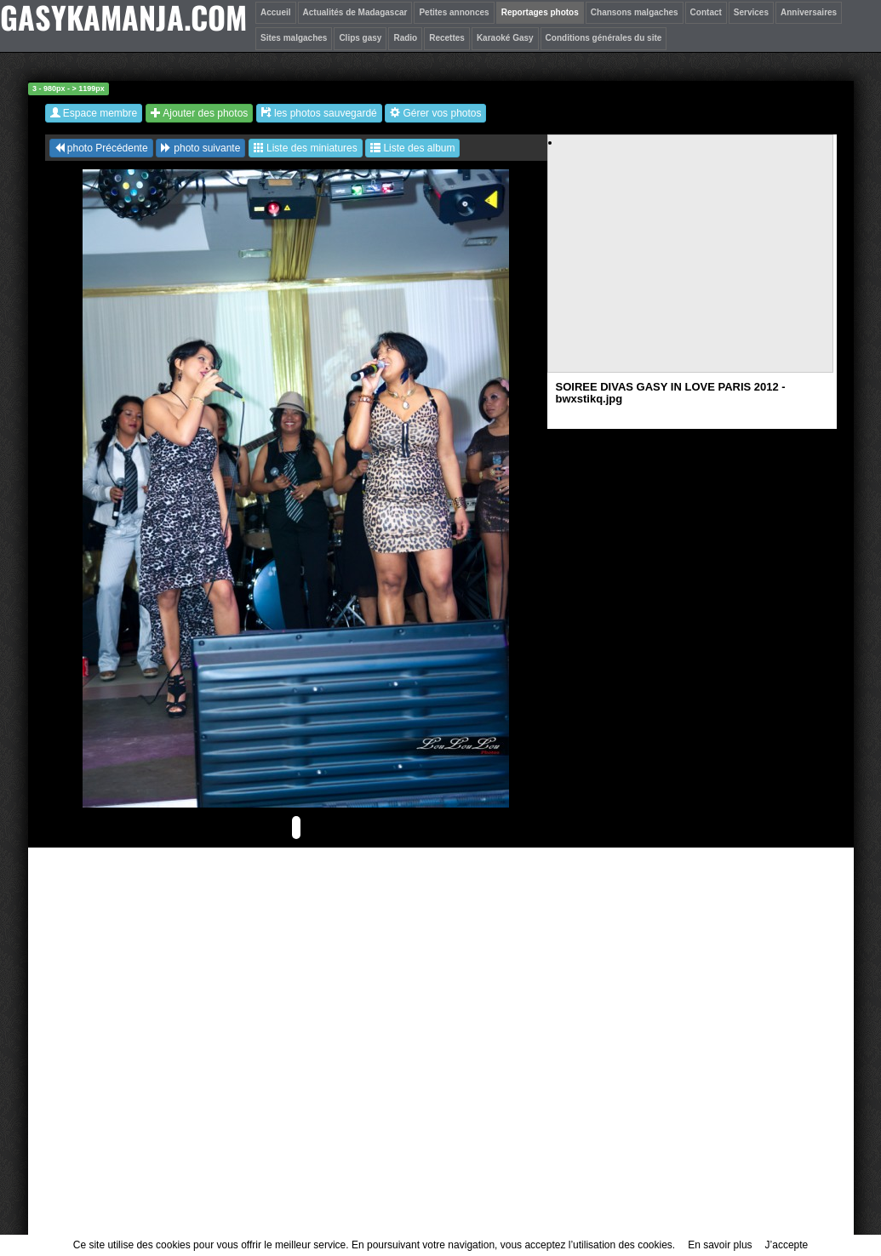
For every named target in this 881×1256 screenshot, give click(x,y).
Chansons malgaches (634, 12)
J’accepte (787, 1245)
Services (751, 12)
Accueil (275, 12)
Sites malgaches (293, 38)
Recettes (447, 38)
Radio (405, 38)
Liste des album (412, 148)
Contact (706, 12)
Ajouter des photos (200, 113)
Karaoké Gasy (505, 38)
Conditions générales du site (604, 38)
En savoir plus (720, 1245)
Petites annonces (454, 12)
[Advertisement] (691, 269)
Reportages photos (540, 12)
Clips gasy (360, 38)
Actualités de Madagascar (355, 12)
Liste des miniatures (306, 148)
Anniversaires (809, 12)
